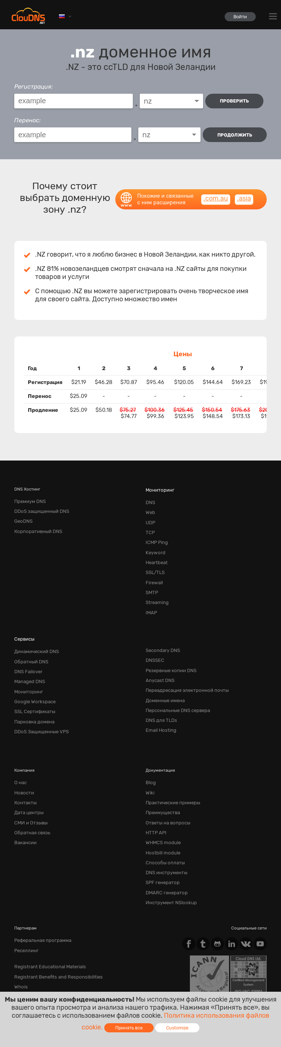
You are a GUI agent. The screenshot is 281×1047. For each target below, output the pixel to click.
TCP (150, 522)
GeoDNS (22, 514)
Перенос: (27, 118)
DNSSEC (154, 637)
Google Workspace (32, 672)
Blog (150, 748)
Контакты (24, 765)
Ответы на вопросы (165, 783)
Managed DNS (27, 655)
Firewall (153, 566)
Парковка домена (31, 690)
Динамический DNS (33, 628)
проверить (235, 101)
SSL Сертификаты (32, 681)
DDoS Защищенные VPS (38, 698)
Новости (22, 757)
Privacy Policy (79, 983)
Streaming (155, 583)
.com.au (215, 194)
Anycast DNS (158, 655)
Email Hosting (159, 698)
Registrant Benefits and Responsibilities (53, 922)
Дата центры (27, 774)
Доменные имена (163, 672)
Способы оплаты (163, 818)
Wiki (149, 757)
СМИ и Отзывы (29, 783)
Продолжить (234, 132)
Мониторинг (158, 485)
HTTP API (155, 792)
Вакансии (24, 800)
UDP (150, 514)
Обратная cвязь (30, 792)
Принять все (129, 1028)
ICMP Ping (155, 531)
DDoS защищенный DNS (38, 505)
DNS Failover (26, 646)
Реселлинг (24, 898)
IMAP (151, 592)
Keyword (154, 540)
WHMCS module (161, 800)
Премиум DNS (28, 496)
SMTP (151, 575)
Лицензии (77, 989)
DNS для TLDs (159, 690)
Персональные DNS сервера (174, 681)
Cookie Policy (120, 983)
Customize (177, 1028)
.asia (244, 194)
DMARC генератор (164, 844)
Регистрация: (33, 86)
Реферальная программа (39, 889)
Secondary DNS (161, 628)
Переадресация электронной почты (182, 663)
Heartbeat (155, 548)
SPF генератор (160, 835)
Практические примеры (169, 765)
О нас (19, 748)
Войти (238, 16)
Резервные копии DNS (168, 646)
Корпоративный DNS (35, 522)
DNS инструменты (164, 827)
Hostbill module (161, 809)
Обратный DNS (29, 637)
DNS (150, 496)
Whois (20, 931)
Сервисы (23, 617)
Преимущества (160, 774)
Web (150, 505)
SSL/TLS (154, 557)
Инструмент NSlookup (168, 853)
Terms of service (34, 983)
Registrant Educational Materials (45, 913)
